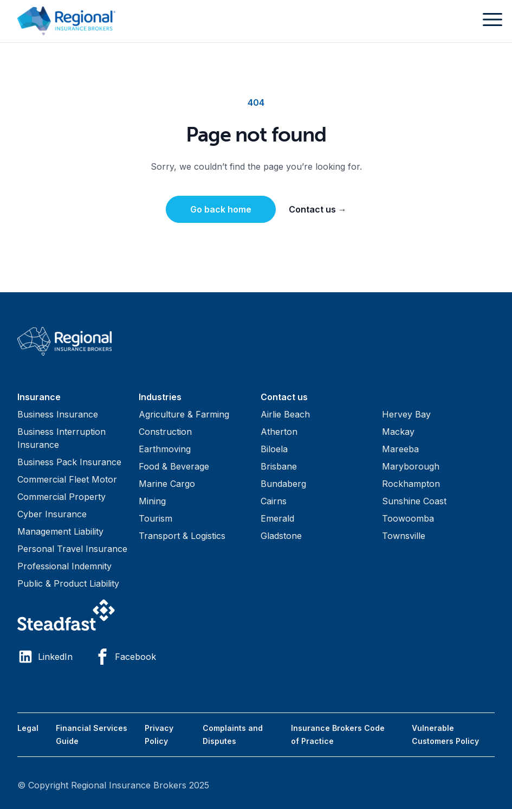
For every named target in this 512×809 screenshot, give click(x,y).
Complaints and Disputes (233, 734)
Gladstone (281, 535)
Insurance (39, 396)
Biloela (274, 449)
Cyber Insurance (52, 514)
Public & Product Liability (68, 583)
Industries (160, 396)
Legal (27, 728)
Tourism (155, 518)
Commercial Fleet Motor (67, 479)
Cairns (274, 501)
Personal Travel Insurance (72, 548)
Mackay (398, 431)
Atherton (279, 431)
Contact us (318, 209)
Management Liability (60, 531)
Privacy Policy (159, 734)
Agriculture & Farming (184, 414)
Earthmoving (165, 449)
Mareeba (400, 449)
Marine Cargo (167, 483)
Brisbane (279, 466)
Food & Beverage (174, 466)
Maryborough (410, 466)
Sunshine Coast (414, 501)
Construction (165, 431)
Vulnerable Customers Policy (445, 734)
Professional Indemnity (64, 566)
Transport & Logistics (182, 535)
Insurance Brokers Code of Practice (338, 734)
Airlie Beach (285, 414)
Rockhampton (411, 483)
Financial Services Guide (91, 734)
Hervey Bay (406, 414)
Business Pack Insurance (69, 462)
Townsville (403, 535)
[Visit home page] (256, 341)
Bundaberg (283, 483)
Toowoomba (408, 518)
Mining (152, 501)
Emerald (277, 518)
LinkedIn (45, 657)
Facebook (125, 657)
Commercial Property (61, 496)
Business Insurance (57, 414)
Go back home (220, 209)
